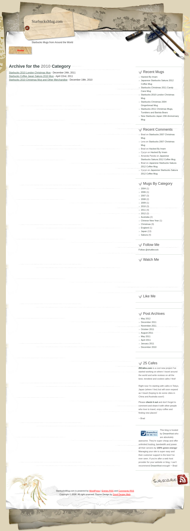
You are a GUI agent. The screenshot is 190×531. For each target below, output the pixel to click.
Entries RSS (108, 491)
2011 (143, 210)
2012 (143, 213)
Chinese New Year (150, 220)
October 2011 (147, 329)
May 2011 (145, 336)
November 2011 (148, 325)
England (145, 227)
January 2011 (147, 343)
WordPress (94, 491)
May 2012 (145, 318)
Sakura (144, 235)
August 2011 (147, 333)
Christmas (146, 224)
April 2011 (146, 340)
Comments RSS (126, 491)
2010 (143, 206)
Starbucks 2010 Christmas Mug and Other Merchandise (38, 79)
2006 (143, 192)
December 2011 (148, 322)
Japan (144, 231)
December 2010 (148, 347)
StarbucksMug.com (47, 21)
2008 (143, 199)
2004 (143, 188)
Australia (145, 217)
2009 (143, 203)
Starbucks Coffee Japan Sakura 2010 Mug (31, 76)
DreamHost (168, 433)
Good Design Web (122, 494)
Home (20, 50)
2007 (143, 195)
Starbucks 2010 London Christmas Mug (30, 72)
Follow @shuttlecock (149, 249)
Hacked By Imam (149, 77)
